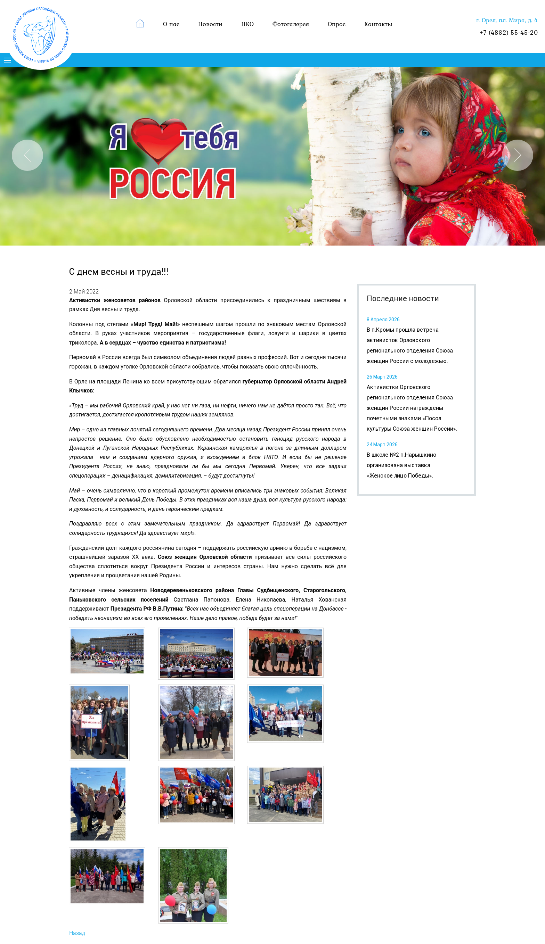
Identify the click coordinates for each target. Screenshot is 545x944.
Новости (210, 23)
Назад (77, 932)
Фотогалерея (290, 23)
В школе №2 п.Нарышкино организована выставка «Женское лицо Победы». (401, 465)
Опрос (336, 23)
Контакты (378, 23)
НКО (247, 23)
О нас (171, 23)
